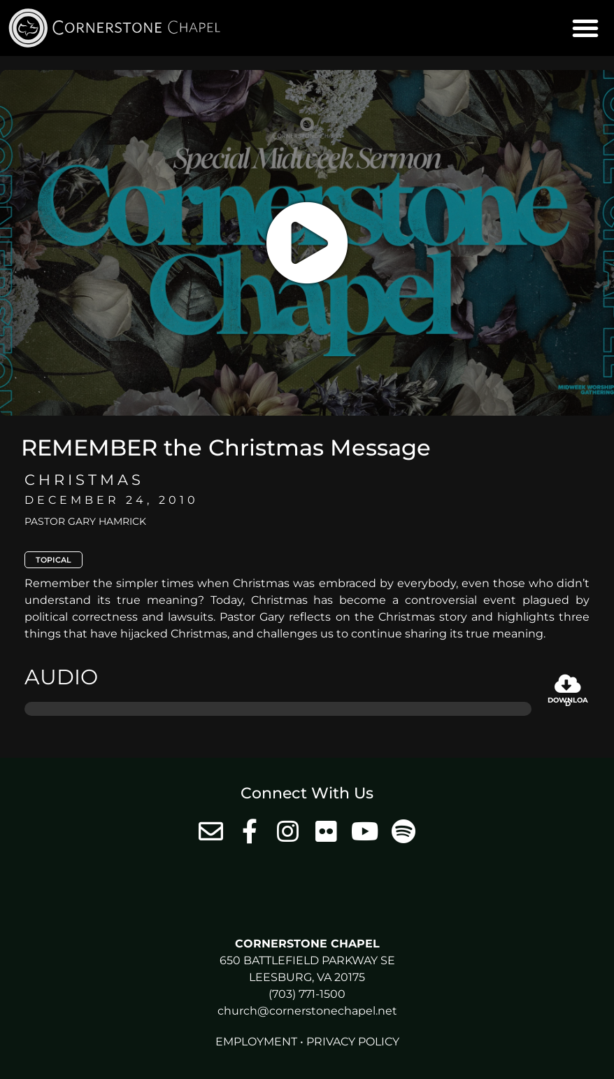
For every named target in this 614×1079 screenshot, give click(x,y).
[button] (585, 28)
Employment (256, 1041)
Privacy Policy (352, 1041)
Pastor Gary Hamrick (85, 521)
